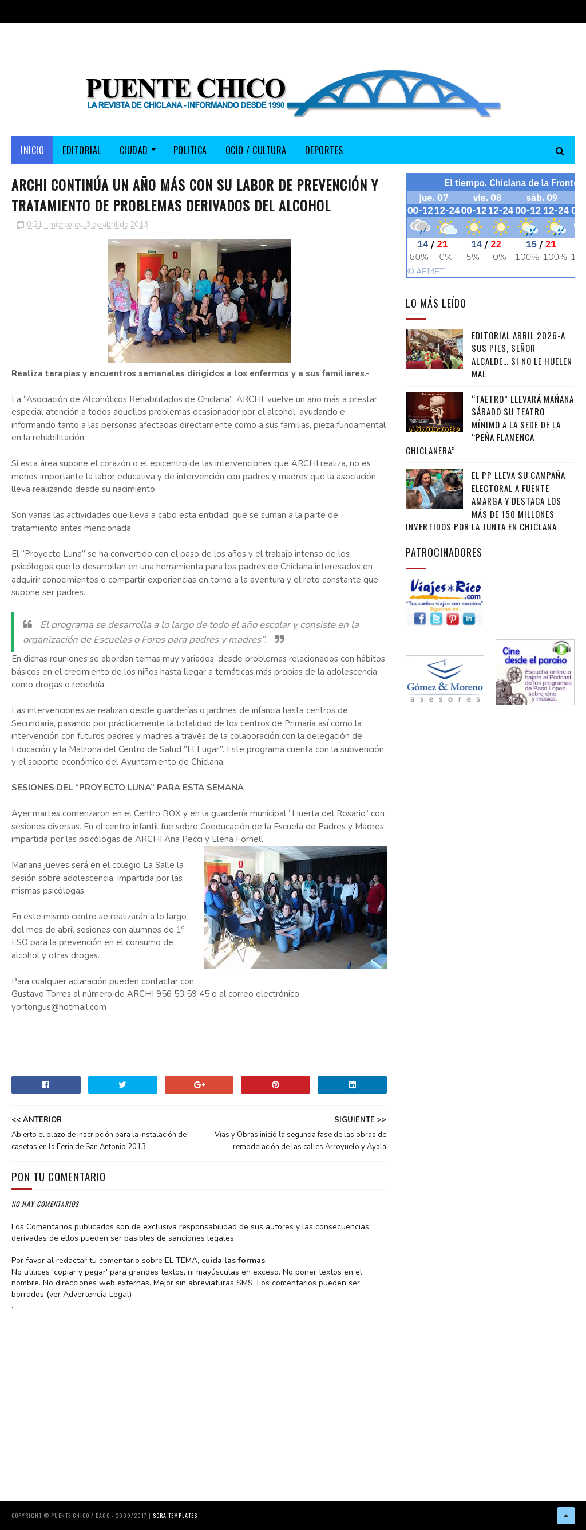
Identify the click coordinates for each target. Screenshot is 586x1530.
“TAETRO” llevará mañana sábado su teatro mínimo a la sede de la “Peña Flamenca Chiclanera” (490, 424)
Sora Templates (175, 1515)
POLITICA (190, 150)
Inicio (32, 150)
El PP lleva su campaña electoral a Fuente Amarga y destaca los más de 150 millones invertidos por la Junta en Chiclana (485, 501)
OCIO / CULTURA (256, 150)
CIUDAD (134, 150)
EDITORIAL (81, 150)
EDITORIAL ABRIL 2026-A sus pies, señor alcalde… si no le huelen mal (522, 354)
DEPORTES (324, 150)
